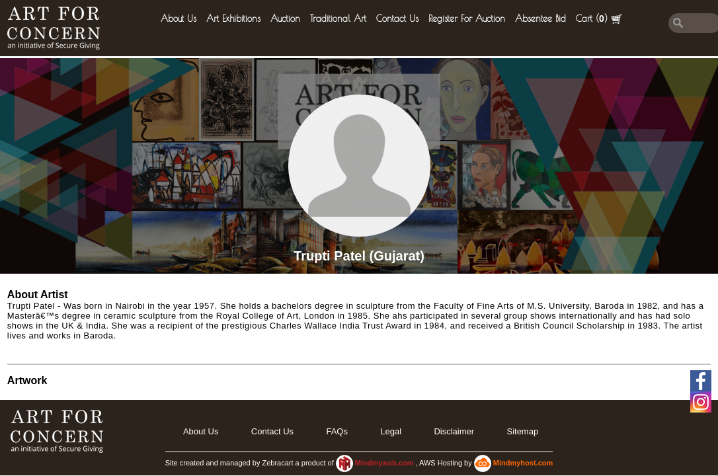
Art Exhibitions (233, 18)
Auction (285, 18)
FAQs (337, 431)
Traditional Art (338, 18)
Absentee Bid (540, 18)
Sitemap (522, 431)
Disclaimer (454, 431)
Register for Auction (466, 18)
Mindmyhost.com (523, 463)
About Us (178, 18)
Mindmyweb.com (385, 463)
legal (390, 431)
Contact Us (397, 18)
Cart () (599, 18)
